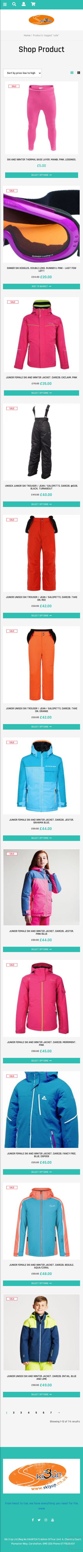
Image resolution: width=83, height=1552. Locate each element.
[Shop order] (22, 73)
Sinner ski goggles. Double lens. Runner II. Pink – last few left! (41, 269)
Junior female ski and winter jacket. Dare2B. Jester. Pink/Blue (41, 932)
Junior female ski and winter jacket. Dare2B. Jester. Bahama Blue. (41, 821)
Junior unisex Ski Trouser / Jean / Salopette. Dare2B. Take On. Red (41, 598)
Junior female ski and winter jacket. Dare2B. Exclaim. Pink (41, 377)
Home (27, 35)
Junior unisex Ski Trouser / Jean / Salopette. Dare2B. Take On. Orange (41, 710)
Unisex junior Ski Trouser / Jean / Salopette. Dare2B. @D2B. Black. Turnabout (41, 487)
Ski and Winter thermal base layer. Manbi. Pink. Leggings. (41, 159)
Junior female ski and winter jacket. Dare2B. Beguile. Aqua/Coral (41, 1266)
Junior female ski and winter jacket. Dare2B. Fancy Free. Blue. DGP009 (41, 1155)
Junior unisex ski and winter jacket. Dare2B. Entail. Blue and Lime (41, 1377)
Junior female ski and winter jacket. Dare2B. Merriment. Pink (41, 1044)
